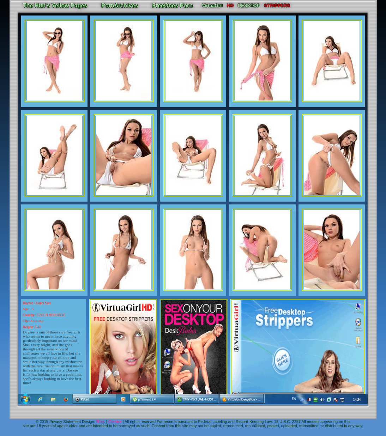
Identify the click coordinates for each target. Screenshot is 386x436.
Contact (115, 421)
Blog (100, 421)
